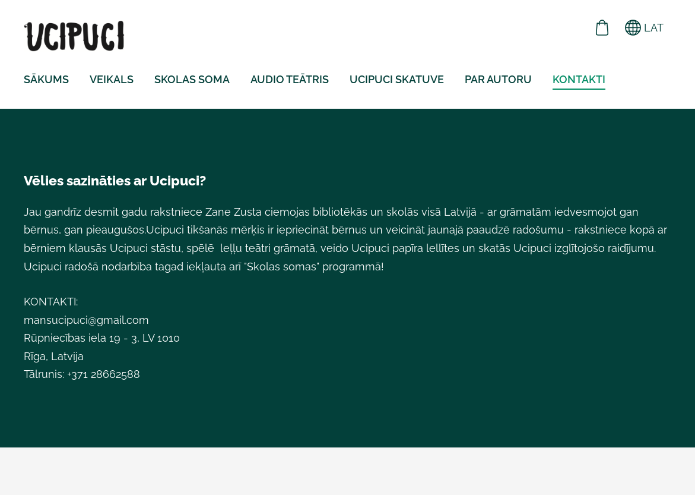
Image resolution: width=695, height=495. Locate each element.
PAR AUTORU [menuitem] (498, 79)
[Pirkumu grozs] (602, 27)
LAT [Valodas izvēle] (644, 28)
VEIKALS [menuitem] (112, 79)
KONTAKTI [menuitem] (579, 79)
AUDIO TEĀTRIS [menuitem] (289, 79)
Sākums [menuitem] (46, 79)
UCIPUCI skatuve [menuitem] (397, 79)
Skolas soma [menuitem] (192, 79)
